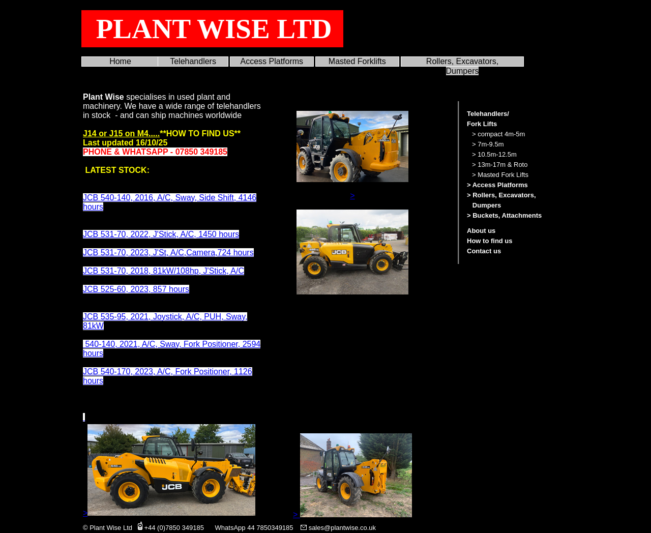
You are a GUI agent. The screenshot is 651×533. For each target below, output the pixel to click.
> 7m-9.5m (488, 144)
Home (120, 61)
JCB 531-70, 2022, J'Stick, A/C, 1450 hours (161, 234)
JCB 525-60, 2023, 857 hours (136, 289)
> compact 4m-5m (498, 134)
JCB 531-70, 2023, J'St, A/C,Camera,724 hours (168, 252)
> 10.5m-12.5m (494, 154)
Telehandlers (193, 61)
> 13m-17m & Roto (499, 164)
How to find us (490, 241)
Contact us (484, 251)
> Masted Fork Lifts (500, 175)
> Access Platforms (497, 185)
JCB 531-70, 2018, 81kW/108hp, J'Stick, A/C (163, 270)
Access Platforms (272, 61)
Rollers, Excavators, (462, 61)
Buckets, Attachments (507, 215)
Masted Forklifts (357, 61)
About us (481, 230)
